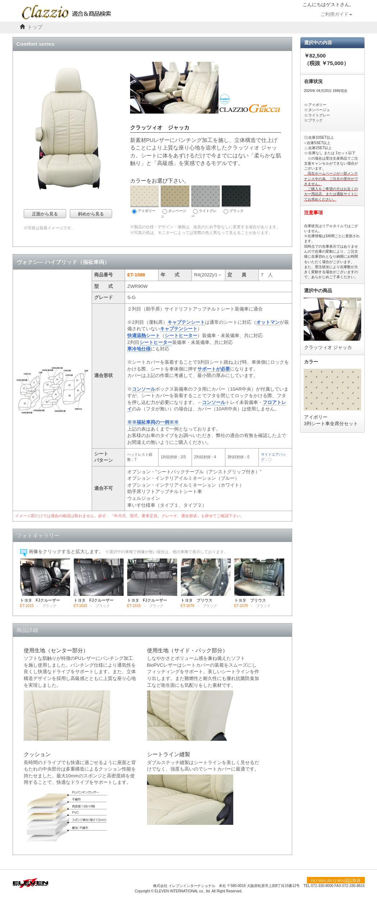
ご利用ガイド (336, 14)
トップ (34, 27)
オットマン (268, 322)
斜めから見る (91, 213)
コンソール (143, 389)
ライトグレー (205, 201)
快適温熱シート (143, 335)
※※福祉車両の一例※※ (153, 422)
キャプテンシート (186, 322)
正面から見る (45, 213)
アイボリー (144, 199)
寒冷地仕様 (139, 348)
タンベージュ (175, 201)
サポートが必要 (213, 369)
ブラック (236, 199)
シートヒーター (181, 335)
